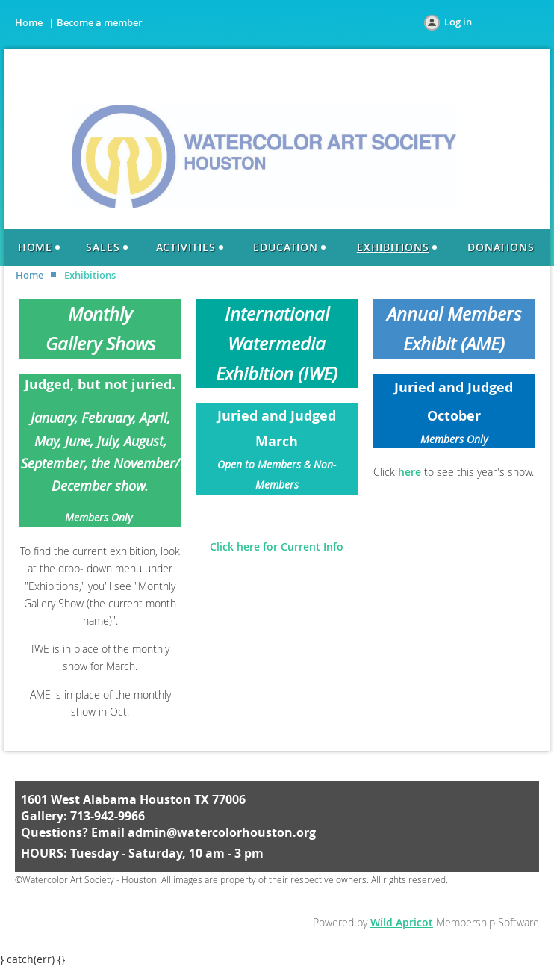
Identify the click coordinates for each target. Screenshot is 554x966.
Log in (458, 21)
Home (29, 22)
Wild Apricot (401, 922)
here (409, 472)
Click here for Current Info (276, 546)
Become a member (100, 22)
